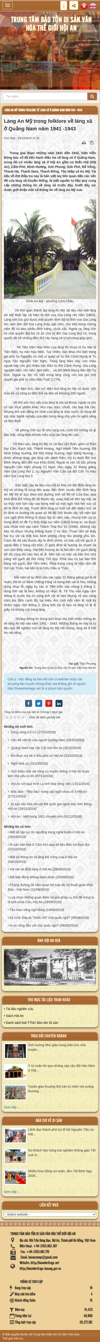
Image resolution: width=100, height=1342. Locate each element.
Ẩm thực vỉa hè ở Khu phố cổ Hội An (37, 756)
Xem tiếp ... (12, 1107)
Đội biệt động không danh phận (32, 877)
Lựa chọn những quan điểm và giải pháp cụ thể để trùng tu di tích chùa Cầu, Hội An (51, 900)
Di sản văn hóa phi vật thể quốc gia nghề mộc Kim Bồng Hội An (49, 806)
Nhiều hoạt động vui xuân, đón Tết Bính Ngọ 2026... (60, 1173)
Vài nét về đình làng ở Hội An (31, 869)
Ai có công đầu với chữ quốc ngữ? (34, 925)
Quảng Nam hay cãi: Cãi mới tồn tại (36, 748)
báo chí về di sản (49, 1121)
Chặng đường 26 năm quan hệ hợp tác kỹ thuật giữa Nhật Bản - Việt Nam (50, 887)
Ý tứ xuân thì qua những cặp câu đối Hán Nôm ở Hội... (61, 1068)
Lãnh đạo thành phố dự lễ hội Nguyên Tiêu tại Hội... (61, 1132)
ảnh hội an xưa (48, 941)
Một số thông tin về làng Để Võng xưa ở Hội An (43, 857)
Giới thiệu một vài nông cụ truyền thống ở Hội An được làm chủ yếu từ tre (49, 773)
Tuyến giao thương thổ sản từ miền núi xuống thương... (61, 1089)
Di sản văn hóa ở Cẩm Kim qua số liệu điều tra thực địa (49, 844)
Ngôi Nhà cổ (20, 763)
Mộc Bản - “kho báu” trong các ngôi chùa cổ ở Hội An (49, 791)
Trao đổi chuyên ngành (49, 1036)
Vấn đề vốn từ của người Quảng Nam (38, 740)
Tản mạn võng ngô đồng (27, 910)
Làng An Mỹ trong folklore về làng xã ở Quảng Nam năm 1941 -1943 (43, 110)
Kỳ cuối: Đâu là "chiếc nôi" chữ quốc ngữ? (40, 917)
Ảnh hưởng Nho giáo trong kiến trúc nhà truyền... (57, 1047)
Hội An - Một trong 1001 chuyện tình (37, 816)
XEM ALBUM (50, 969)
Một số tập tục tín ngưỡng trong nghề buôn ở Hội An (47, 832)
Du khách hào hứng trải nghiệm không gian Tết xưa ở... (62, 1152)
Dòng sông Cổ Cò (24, 732)
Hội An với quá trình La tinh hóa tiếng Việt (41, 784)
